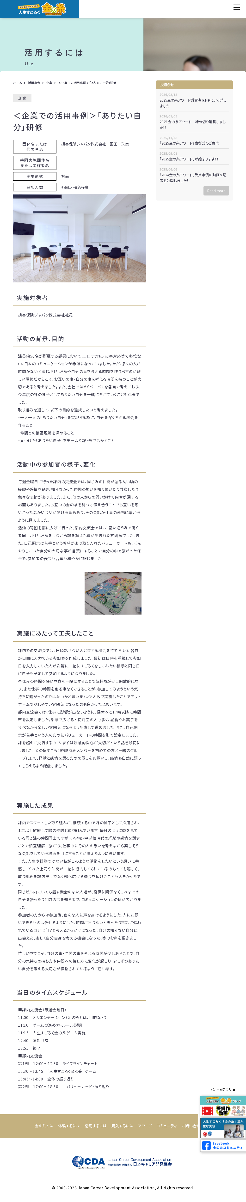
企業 (49, 82)
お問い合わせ (193, 1126)
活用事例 (34, 82)
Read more (216, 190)
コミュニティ (167, 1126)
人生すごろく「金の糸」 (42, 9)
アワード (145, 1126)
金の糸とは (44, 1126)
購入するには (122, 1126)
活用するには (96, 1126)
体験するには (69, 1126)
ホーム (17, 82)
